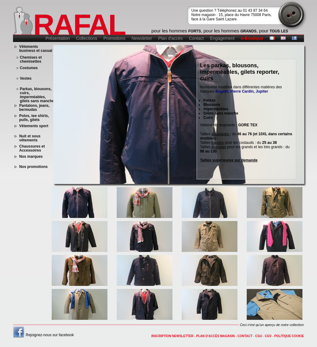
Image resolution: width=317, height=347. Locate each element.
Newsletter (142, 38)
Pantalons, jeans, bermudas (34, 108)
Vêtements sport (33, 126)
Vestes (26, 79)
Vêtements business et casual (35, 49)
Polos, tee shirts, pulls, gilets (34, 118)
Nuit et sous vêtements (30, 138)
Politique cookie (289, 336)
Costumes (29, 68)
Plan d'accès (170, 38)
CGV (268, 336)
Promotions (114, 38)
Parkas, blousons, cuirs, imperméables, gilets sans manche (37, 95)
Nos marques (31, 157)
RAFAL (79, 24)
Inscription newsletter (172, 336)
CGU (258, 336)
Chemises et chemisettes (31, 60)
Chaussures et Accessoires (32, 148)
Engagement (222, 38)
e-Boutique (252, 38)
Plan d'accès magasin (215, 336)
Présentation (58, 38)
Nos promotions (33, 167)
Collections (86, 38)
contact (244, 336)
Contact (196, 38)
